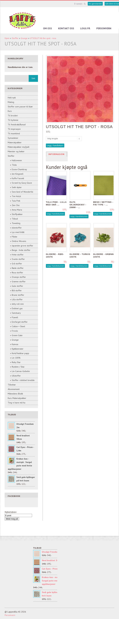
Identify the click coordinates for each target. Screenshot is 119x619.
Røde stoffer (18, 268)
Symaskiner (13, 138)
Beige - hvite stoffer (21, 250)
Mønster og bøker (16, 151)
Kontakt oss (66, 28)
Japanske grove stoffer (22, 245)
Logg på (85, 28)
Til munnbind (14, 133)
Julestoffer (17, 227)
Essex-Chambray (19, 169)
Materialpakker (15, 142)
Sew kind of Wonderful (22, 191)
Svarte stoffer (18, 259)
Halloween (17, 160)
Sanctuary (16, 313)
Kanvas (15, 344)
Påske (14, 236)
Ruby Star (16, 362)
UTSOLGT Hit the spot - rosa (43, 38)
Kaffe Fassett (18, 178)
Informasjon (56, 154)
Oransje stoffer (19, 277)
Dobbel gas (17, 308)
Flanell (15, 317)
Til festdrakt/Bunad (17, 124)
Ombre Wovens (19, 241)
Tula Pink (16, 200)
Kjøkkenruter (17, 348)
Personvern (103, 28)
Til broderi (13, 115)
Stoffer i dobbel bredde (23, 380)
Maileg (11, 102)
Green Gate (17, 335)
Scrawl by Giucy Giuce (22, 182)
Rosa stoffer (17, 272)
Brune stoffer (18, 295)
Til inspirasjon (14, 129)
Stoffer (15, 38)
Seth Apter (17, 187)
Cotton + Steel (18, 326)
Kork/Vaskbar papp (20, 353)
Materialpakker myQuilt (18, 147)
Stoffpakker (17, 214)
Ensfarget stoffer (20, 321)
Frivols (15, 330)
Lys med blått (18, 232)
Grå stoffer (17, 263)
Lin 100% (16, 357)
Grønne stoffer (19, 281)
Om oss (47, 28)
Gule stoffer (17, 286)
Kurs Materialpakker (17, 398)
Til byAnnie (13, 120)
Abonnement (14, 389)
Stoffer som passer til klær (20, 106)
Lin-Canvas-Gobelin (21, 371)
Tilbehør (12, 384)
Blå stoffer (17, 290)
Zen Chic (16, 205)
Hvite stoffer (18, 254)
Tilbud (15, 218)
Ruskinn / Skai (18, 366)
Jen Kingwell (17, 173)
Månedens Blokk (15, 393)
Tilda (14, 164)
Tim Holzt (16, 196)
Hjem (7, 38)
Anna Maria (17, 209)
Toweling (16, 223)
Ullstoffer (16, 375)
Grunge (24, 38)
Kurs (10, 111)
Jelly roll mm (18, 304)
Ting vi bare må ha (16, 402)
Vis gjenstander (95, 3)
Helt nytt (12, 97)
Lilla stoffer (17, 299)
